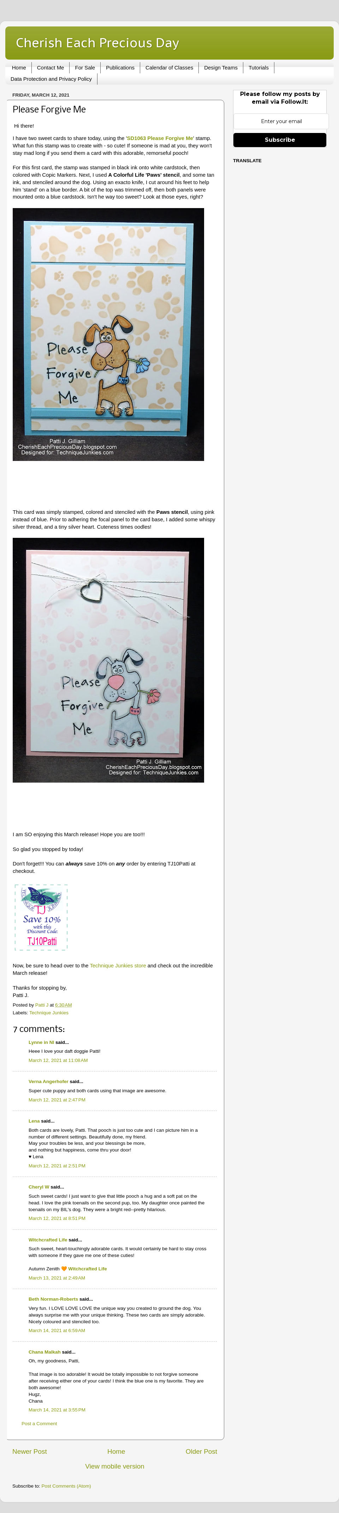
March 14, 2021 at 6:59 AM (57, 1330)
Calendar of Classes (169, 68)
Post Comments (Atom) (66, 1486)
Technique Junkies (49, 1012)
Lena (34, 1121)
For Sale (85, 68)
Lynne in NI (41, 1042)
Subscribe (280, 139)
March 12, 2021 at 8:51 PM (57, 1218)
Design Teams (221, 68)
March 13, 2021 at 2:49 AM (57, 1278)
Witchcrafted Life (48, 1239)
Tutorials (259, 68)
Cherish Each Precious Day (97, 42)
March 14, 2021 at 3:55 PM (57, 1409)
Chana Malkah (45, 1352)
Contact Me (50, 68)
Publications (120, 68)
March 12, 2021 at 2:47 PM (57, 1099)
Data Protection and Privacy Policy (51, 79)
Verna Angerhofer (49, 1081)
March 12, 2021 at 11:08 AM (58, 1060)
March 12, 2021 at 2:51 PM (57, 1165)
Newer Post (29, 1451)
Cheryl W (39, 1187)
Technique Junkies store (118, 965)
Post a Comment (39, 1423)
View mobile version (114, 1466)
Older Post (201, 1451)
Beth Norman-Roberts (53, 1299)
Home (19, 68)
